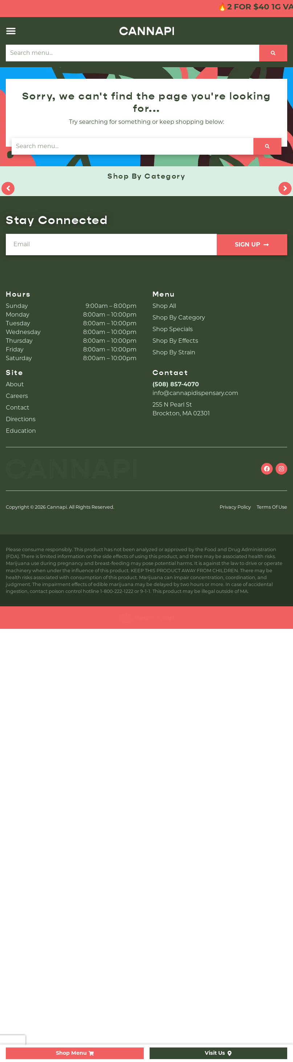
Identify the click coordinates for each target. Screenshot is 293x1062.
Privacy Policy (235, 507)
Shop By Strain (173, 352)
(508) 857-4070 (175, 384)
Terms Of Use (272, 507)
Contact (17, 407)
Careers (17, 395)
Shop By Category (178, 317)
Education (21, 430)
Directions (21, 419)
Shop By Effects (175, 340)
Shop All (164, 305)
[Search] (273, 53)
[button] (11, 31)
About (15, 384)
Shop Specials (172, 329)
